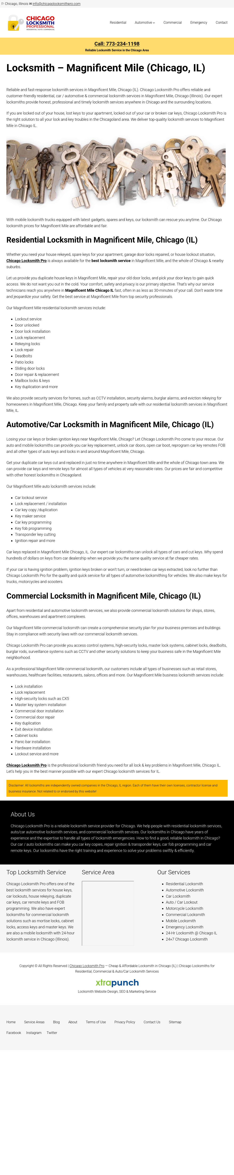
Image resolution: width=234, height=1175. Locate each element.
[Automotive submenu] (154, 23)
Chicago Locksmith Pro (26, 260)
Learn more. (205, 850)
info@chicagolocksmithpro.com (56, 4)
